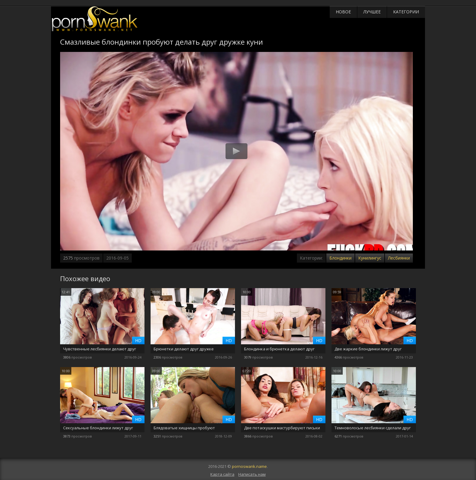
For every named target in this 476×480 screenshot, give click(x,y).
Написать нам (252, 474)
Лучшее (372, 12)
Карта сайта (222, 474)
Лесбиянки (399, 258)
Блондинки (340, 258)
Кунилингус (369, 258)
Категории (406, 12)
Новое (343, 12)
